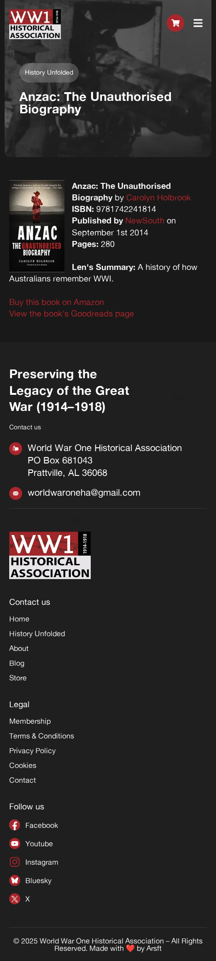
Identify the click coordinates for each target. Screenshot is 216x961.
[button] (198, 24)
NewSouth (144, 220)
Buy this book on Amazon (56, 302)
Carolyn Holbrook (158, 197)
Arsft (154, 948)
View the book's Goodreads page (71, 313)
